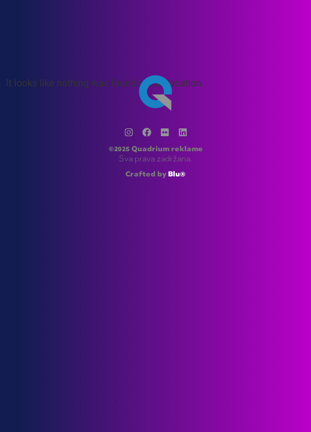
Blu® (177, 174)
